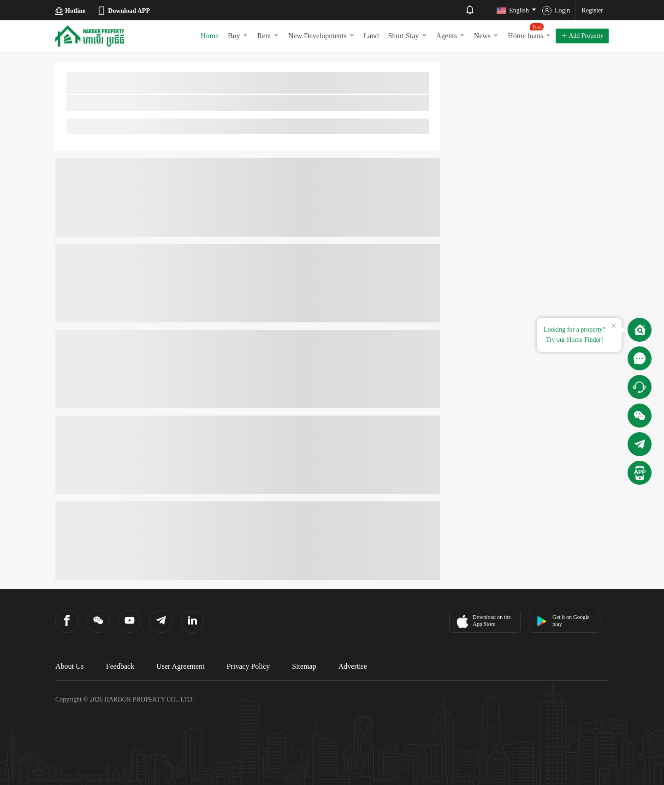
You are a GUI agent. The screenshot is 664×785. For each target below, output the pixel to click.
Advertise (352, 666)
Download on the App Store (482, 621)
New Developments (321, 36)
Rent (268, 36)
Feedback (120, 666)
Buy (238, 36)
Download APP (123, 10)
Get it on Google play (562, 620)
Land (371, 36)
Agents (450, 36)
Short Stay (407, 36)
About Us (69, 666)
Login (556, 10)
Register (592, 10)
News (486, 36)
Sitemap (304, 666)
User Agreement (180, 666)
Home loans (529, 31)
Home (210, 36)
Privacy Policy (248, 666)
